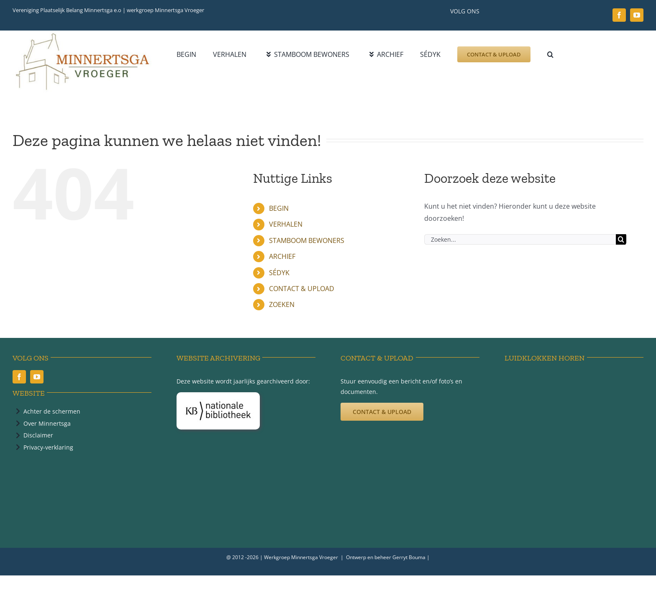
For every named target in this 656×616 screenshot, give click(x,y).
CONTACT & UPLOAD (301, 288)
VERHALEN (285, 224)
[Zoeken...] (520, 239)
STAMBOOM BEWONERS (306, 240)
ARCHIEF (282, 256)
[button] (550, 54)
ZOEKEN (282, 304)
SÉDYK (279, 272)
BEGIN (279, 208)
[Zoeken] (621, 239)
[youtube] (636, 15)
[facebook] (619, 15)
